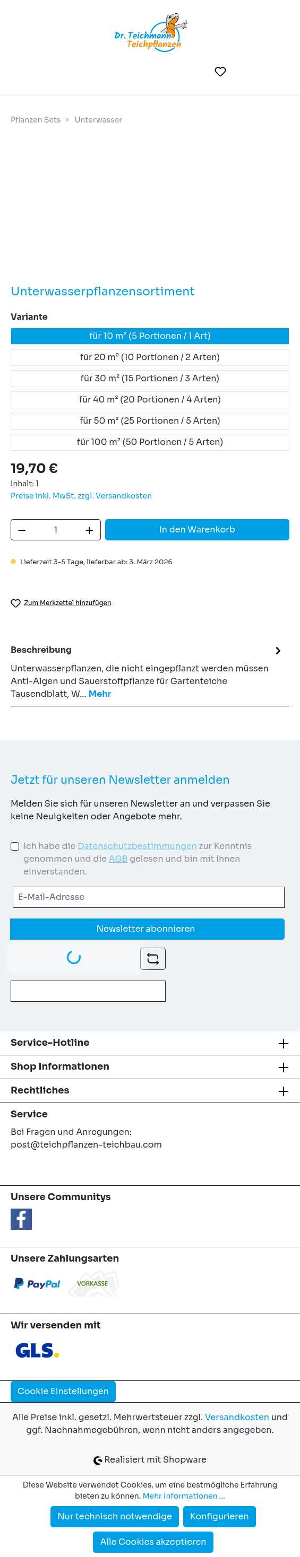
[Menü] (26, 71)
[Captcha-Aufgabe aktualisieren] (153, 959)
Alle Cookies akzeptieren (153, 1541)
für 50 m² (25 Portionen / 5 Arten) (150, 420)
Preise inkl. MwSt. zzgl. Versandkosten (81, 496)
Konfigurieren (219, 1516)
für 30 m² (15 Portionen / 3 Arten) (150, 378)
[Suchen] (195, 71)
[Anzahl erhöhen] (90, 529)
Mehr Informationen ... (184, 1496)
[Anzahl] (56, 529)
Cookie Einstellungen (63, 1391)
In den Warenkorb (197, 529)
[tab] (147, 671)
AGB (118, 858)
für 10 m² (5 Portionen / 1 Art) (150, 336)
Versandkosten (237, 1417)
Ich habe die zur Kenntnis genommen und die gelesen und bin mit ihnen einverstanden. (137, 859)
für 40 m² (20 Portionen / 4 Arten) (150, 399)
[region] (150, 213)
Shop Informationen (60, 1066)
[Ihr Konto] (247, 71)
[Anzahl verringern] (22, 529)
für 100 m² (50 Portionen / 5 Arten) (150, 442)
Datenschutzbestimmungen (137, 846)
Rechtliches (40, 1090)
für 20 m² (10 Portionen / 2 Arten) (150, 357)
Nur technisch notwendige (114, 1516)
